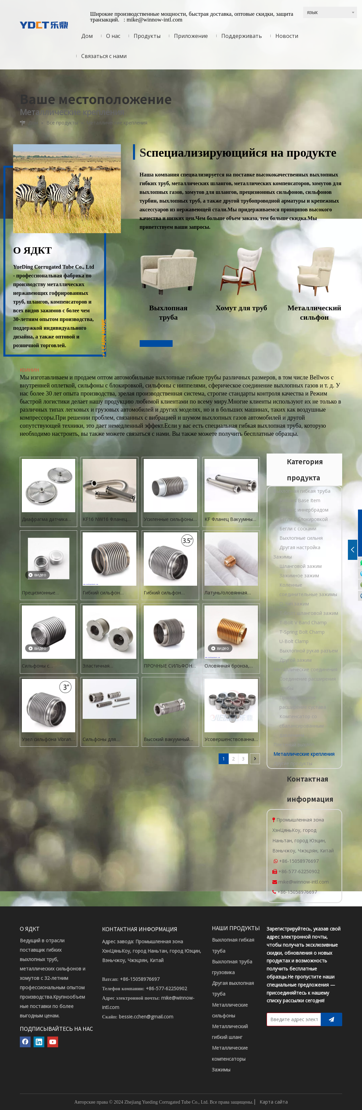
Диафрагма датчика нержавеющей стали (45, 519)
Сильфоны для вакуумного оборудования (99, 739)
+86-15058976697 (299, 861)
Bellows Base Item (299, 500)
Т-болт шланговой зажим (308, 613)
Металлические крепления (303, 754)
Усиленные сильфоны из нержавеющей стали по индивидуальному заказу (168, 519)
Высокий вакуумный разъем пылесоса (166, 739)
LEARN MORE (103, 339)
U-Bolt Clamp (294, 641)
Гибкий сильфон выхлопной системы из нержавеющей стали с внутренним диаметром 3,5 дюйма (170, 592)
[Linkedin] (39, 1042)
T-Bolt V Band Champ (303, 622)
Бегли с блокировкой (303, 519)
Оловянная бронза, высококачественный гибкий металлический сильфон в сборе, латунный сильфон (230, 666)
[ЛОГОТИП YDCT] (44, 24)
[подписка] (331, 1019)
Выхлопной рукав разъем (308, 650)
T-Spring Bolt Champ (302, 632)
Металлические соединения (305, 669)
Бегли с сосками (297, 528)
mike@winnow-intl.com (154, 19)
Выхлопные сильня (301, 538)
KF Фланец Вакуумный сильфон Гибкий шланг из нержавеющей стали (231, 519)
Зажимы (282, 556)
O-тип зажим (294, 603)
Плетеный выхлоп (293, 744)
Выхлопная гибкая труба (301, 491)
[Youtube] (52, 1042)
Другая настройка (299, 547)
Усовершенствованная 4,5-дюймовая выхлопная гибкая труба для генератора (231, 739)
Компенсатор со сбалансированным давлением (301, 725)
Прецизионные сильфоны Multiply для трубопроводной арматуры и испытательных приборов (47, 592)
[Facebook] (25, 1042)
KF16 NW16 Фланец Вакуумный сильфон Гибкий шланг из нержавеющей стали (106, 519)
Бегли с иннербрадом (303, 510)
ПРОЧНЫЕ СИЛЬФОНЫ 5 (170, 666)
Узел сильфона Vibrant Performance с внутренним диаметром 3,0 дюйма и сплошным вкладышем (47, 739)
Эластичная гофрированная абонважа (101, 666)
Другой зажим (295, 660)
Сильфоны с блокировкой (37, 666)
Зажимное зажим (299, 575)
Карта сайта (274, 1102)
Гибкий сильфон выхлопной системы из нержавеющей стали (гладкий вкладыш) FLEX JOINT (109, 592)
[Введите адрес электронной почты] (292, 1019)
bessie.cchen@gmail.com (146, 1016)
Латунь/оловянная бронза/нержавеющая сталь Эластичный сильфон (230, 592)
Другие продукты (292, 763)
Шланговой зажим (300, 566)
